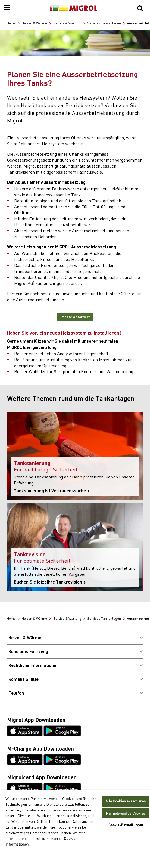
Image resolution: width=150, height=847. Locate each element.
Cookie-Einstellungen (125, 824)
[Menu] (7, 8)
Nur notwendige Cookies (125, 813)
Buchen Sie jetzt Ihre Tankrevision (50, 582)
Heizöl (47, 265)
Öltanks (78, 137)
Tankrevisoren (65, 188)
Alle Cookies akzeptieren (125, 801)
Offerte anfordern (75, 316)
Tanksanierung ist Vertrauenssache (52, 490)
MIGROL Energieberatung (32, 347)
